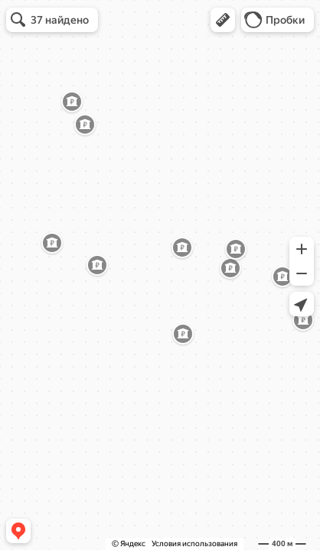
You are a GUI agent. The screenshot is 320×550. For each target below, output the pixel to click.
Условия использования (194, 543)
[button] (223, 20)
